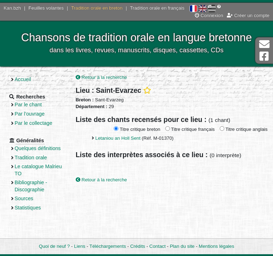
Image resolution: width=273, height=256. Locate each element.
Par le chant (28, 104)
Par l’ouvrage (29, 114)
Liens (79, 246)
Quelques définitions (38, 148)
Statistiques (28, 207)
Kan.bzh (12, 8)
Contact (157, 246)
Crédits (137, 246)
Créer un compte (248, 15)
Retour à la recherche (101, 77)
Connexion (209, 15)
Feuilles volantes (46, 8)
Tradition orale (31, 157)
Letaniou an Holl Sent (117, 138)
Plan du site (182, 246)
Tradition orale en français (157, 8)
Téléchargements (108, 246)
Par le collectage (33, 123)
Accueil (23, 79)
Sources (24, 198)
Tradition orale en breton (96, 8)
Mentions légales (216, 246)
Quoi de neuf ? (54, 246)
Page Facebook (264, 56)
